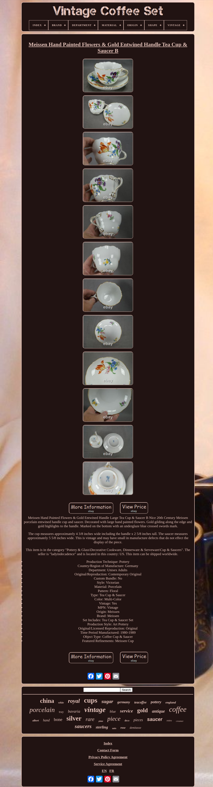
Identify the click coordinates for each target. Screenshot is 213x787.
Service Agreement (108, 764)
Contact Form (108, 750)
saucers (83, 726)
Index (108, 743)
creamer (179, 721)
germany (123, 702)
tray (61, 711)
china (47, 700)
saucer (154, 719)
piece (113, 718)
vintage (95, 709)
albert (35, 720)
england (171, 702)
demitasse (135, 727)
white (61, 702)
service (126, 710)
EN (104, 771)
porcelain (42, 709)
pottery (156, 702)
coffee (178, 709)
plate (101, 721)
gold (142, 710)
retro (169, 720)
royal (74, 701)
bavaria (74, 711)
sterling (102, 727)
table (114, 728)
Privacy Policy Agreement (108, 757)
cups (90, 700)
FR (111, 771)
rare (90, 719)
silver (74, 718)
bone (58, 719)
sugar (107, 701)
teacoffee (140, 702)
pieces (138, 720)
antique (158, 711)
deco (127, 720)
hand (46, 720)
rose (122, 727)
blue (113, 711)
